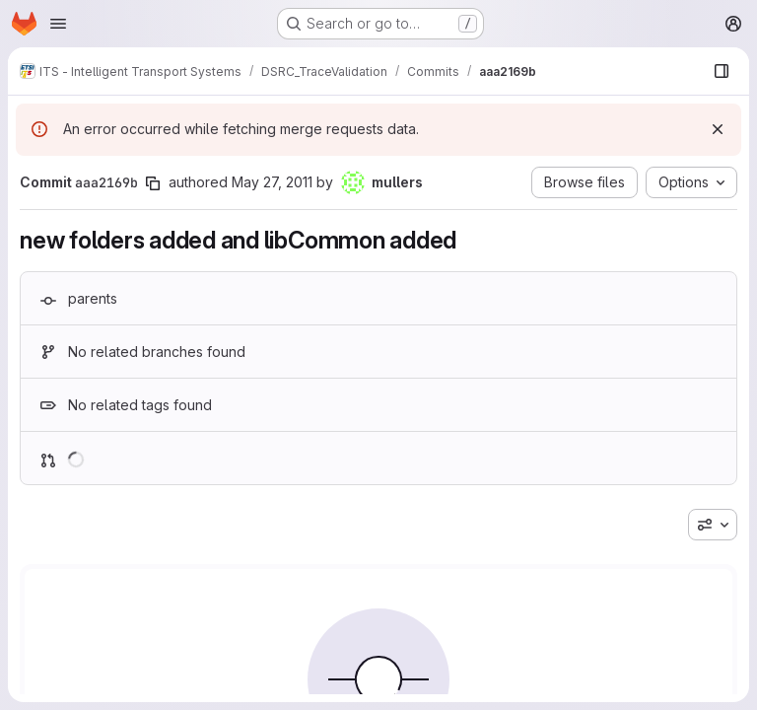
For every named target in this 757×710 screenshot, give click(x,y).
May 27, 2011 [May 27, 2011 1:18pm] (272, 182)
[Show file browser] (721, 71)
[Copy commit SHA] (153, 183)
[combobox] (712, 524)
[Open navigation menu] (58, 23)
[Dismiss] (717, 129)
